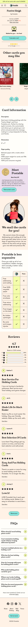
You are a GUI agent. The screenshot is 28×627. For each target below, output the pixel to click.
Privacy (11, 610)
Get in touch (14, 616)
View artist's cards (9, 189)
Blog (17, 610)
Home (6, 608)
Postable (14, 14)
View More (4, 421)
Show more (14, 513)
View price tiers (14, 22)
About (11, 608)
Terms (22, 608)
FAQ (17, 608)
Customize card (14, 38)
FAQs (16, 594)
